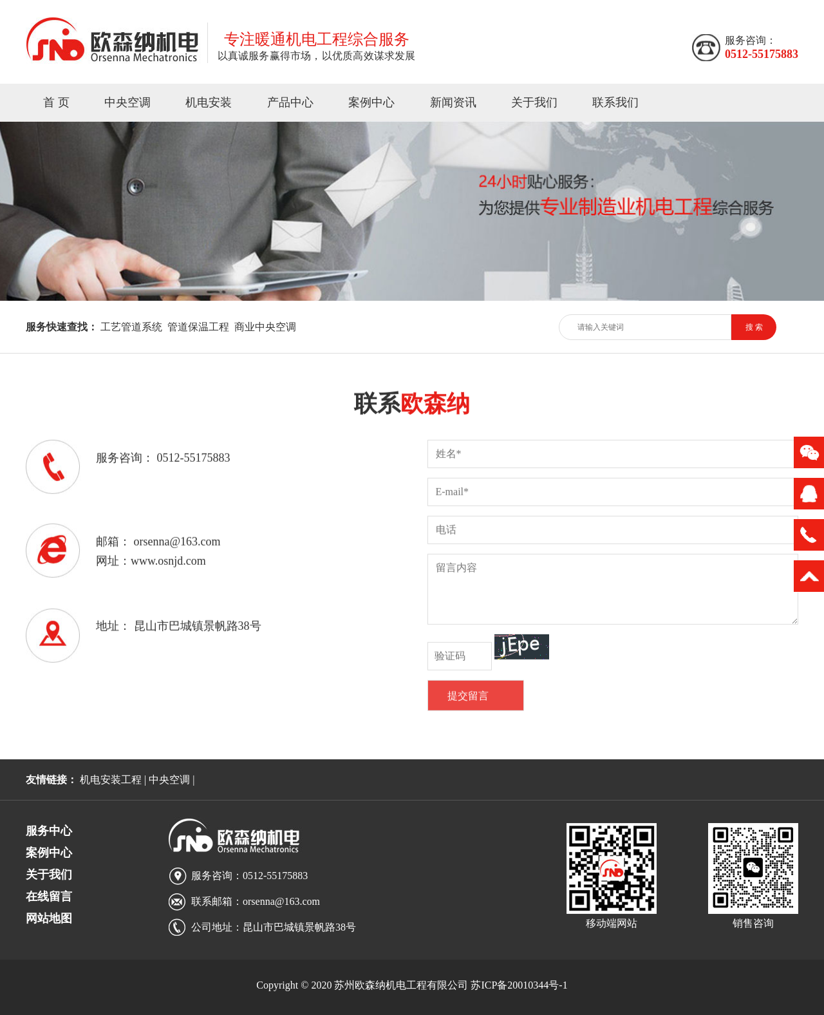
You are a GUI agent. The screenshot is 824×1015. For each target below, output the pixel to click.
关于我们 (534, 102)
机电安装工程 (111, 779)
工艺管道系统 (131, 326)
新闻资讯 (453, 102)
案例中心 (371, 102)
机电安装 (208, 102)
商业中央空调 (265, 326)
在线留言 (49, 896)
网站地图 (49, 918)
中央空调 (127, 102)
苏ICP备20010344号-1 (519, 985)
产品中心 (290, 102)
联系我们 (615, 102)
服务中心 (49, 830)
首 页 (56, 102)
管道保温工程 (198, 326)
